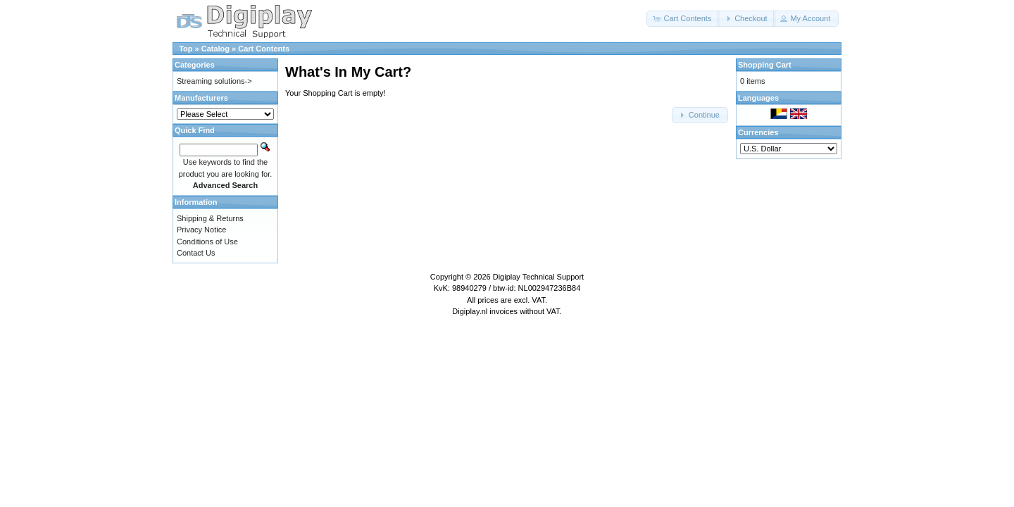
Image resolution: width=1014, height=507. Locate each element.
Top (185, 48)
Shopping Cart (764, 65)
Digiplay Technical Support (538, 277)
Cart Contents (263, 48)
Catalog (215, 48)
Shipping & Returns (210, 218)
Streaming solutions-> (214, 81)
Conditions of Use (207, 241)
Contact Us (196, 253)
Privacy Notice (201, 229)
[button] (683, 19)
